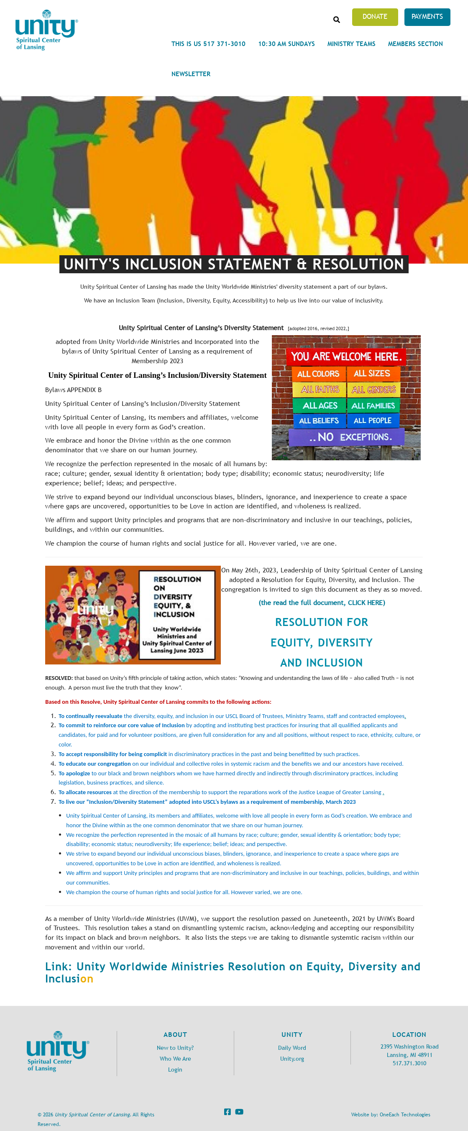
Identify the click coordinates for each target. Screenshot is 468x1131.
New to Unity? (175, 1047)
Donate (375, 16)
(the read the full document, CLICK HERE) (321, 603)
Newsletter (190, 73)
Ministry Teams (351, 43)
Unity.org (292, 1058)
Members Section (415, 43)
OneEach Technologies (405, 1115)
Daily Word (292, 1047)
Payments (427, 16)
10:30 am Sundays (286, 43)
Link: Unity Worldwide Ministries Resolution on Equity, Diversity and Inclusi (233, 972)
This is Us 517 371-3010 (208, 43)
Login (175, 1069)
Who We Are (175, 1058)
